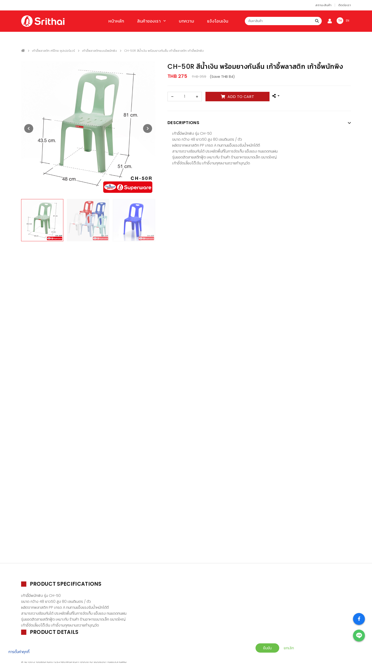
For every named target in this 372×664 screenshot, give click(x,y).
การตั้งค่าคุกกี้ (18, 652)
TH (340, 21)
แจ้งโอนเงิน (217, 21)
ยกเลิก (289, 648)
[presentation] (28, 128)
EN (347, 21)
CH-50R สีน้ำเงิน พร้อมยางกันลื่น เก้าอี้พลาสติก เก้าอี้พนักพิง (164, 50)
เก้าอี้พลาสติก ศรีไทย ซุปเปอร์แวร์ (53, 50)
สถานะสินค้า (323, 5)
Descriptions (183, 122)
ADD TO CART (237, 96)
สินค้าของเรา (149, 21)
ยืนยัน (267, 648)
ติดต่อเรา (344, 5)
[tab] (259, 123)
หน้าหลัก (116, 21)
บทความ (186, 21)
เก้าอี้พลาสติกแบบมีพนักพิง (99, 50)
